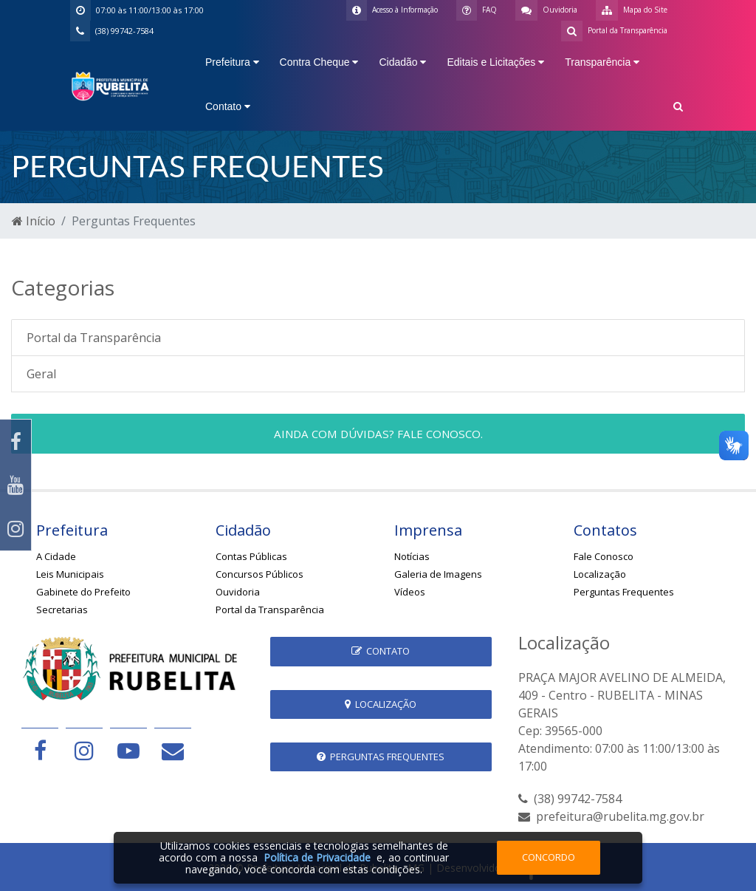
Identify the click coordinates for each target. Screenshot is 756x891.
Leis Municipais (70, 574)
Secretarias (62, 609)
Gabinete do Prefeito (83, 591)
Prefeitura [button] (232, 62)
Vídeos (409, 591)
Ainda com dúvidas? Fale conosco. (378, 433)
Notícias (412, 556)
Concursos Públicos (259, 574)
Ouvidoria (238, 591)
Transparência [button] (602, 62)
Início (33, 221)
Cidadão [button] (402, 62)
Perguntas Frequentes (624, 591)
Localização (600, 574)
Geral (41, 374)
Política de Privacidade (317, 857)
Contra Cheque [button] (319, 62)
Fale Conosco (603, 556)
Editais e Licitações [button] (495, 62)
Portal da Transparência (94, 338)
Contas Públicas (251, 556)
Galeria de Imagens (438, 574)
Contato (380, 651)
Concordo (548, 857)
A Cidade (56, 556)
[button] (678, 108)
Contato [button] (227, 106)
